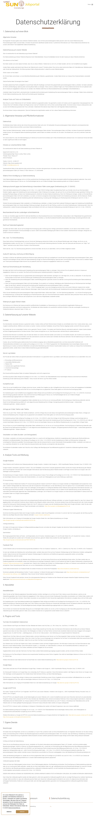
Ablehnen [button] (9, 811)
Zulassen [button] (22, 811)
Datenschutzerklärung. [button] (14, 807)
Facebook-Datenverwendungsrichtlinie (13, 563)
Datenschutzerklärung (60, 798)
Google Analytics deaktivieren (42, 515)
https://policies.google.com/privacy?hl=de (67, 660)
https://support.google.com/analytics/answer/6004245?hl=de (19, 520)
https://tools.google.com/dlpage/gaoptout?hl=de (57, 506)
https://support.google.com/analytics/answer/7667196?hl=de (19, 540)
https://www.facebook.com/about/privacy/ (68, 568)
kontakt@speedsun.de (13, 165)
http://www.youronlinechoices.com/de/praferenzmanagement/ (26, 579)
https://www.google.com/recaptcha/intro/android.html (17, 717)
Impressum (32, 798)
